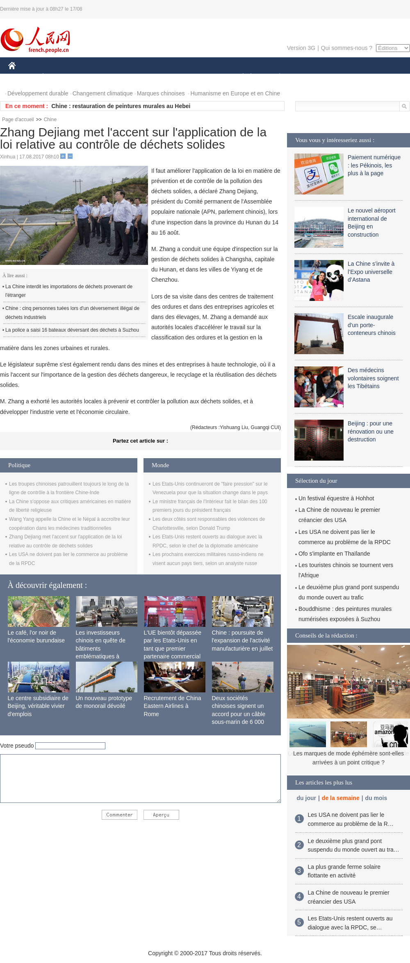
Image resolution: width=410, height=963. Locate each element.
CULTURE (202, 77)
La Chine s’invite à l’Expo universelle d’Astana (371, 271)
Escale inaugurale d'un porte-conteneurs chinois (372, 325)
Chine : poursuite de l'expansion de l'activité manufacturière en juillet (242, 640)
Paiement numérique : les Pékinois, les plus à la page (374, 165)
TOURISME (343, 77)
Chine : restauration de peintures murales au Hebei (120, 106)
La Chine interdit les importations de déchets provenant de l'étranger (68, 291)
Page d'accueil (18, 119)
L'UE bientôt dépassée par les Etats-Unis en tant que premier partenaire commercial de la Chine (172, 648)
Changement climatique (103, 93)
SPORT (308, 77)
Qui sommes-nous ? (346, 48)
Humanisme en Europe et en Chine (235, 93)
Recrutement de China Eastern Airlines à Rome (172, 706)
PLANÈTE (275, 77)
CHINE (22, 77)
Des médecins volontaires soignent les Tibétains (373, 378)
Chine (50, 119)
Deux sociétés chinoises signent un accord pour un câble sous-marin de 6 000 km (239, 714)
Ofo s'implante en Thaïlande (334, 553)
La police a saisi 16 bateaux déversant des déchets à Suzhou (72, 330)
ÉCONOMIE (58, 77)
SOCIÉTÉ (239, 77)
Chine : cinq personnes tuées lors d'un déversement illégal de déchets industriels (72, 312)
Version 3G (301, 48)
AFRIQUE (130, 77)
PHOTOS (381, 77)
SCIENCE (166, 77)
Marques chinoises (161, 93)
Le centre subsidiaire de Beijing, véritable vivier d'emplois (38, 706)
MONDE (95, 77)
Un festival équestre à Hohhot (336, 498)
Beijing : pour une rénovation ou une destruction (371, 431)
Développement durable (37, 93)
